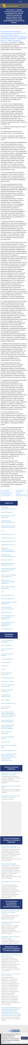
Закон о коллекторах (6, 645)
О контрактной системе (7, 681)
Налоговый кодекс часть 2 (8, 598)
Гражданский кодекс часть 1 (8, 534)
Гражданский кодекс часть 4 (8, 544)
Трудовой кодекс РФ (6, 612)
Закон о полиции (5, 700)
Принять (24, 1038)
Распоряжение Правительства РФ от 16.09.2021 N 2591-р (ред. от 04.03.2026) (10, 912)
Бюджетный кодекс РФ (7, 512)
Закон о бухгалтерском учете (8, 750)
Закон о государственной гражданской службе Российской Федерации (7, 727)
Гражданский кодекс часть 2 (8, 537)
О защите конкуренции (7, 659)
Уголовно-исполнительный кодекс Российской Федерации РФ (8, 617)
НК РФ (2, 591)
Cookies (8, 1042)
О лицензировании (6, 662)
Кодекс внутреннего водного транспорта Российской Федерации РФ (8, 570)
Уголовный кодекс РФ (6, 629)
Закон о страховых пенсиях (8, 703)
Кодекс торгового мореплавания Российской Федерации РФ (8, 581)
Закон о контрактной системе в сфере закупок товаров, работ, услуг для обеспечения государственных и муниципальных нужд (9, 757)
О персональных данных (7, 677)
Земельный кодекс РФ (7, 559)
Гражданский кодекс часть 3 (8, 541)
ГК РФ (2, 530)
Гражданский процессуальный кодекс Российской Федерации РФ (8, 550)
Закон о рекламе (5, 742)
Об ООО (3, 669)
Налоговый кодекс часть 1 (8, 595)
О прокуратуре (5, 665)
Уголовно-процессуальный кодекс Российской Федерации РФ (8, 624)
